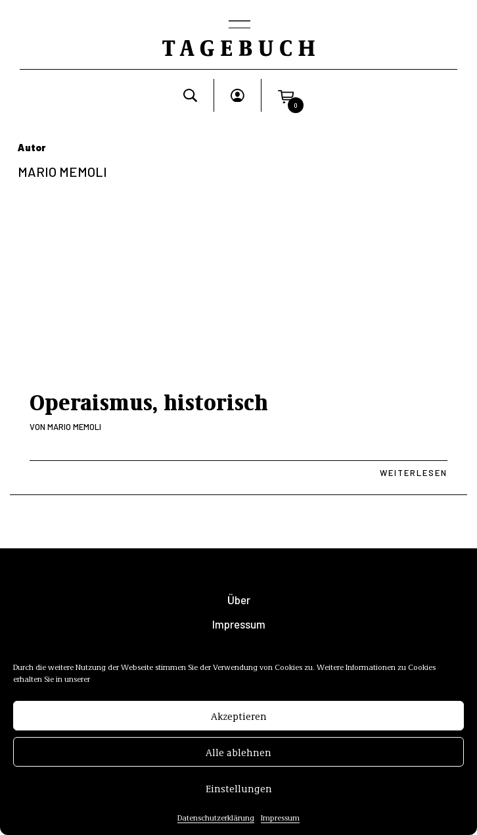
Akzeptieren (239, 718)
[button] (286, 95)
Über (238, 600)
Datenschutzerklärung (215, 820)
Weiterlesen (413, 472)
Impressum (280, 820)
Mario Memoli (74, 426)
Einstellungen (239, 790)
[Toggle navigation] (238, 25)
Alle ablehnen (238, 754)
